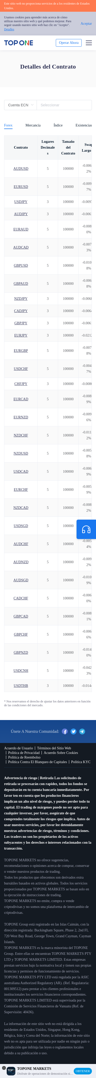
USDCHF (21, 369)
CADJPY (21, 311)
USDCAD (21, 471)
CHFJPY (20, 384)
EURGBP (21, 351)
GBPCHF (21, 634)
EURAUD (20, 229)
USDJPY (20, 202)
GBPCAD (21, 616)
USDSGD (21, 526)
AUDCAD (21, 247)
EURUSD (21, 187)
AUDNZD (20, 562)
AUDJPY (21, 214)
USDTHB (21, 686)
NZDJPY (20, 299)
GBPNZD (21, 653)
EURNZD (21, 417)
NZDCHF (21, 435)
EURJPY (20, 335)
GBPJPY (20, 323)
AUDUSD (20, 169)
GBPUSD (21, 265)
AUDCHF (21, 544)
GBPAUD (21, 284)
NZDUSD (21, 453)
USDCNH (21, 671)
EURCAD (21, 399)
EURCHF (21, 490)
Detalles (9, 29)
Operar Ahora (69, 43)
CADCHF (21, 598)
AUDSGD (20, 580)
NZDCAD (20, 508)
